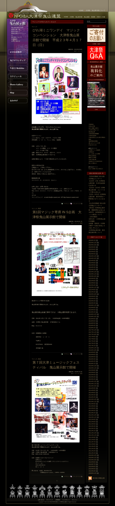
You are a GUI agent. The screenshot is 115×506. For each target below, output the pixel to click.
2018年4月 (92, 325)
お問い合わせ (15, 41)
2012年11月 (93, 417)
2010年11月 (93, 457)
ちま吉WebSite (17, 68)
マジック (34, 27)
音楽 (39, 359)
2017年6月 (92, 339)
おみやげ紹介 (17, 101)
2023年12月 (93, 272)
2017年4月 (92, 341)
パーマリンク (66, 203)
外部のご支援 (101, 17)
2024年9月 (92, 260)
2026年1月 (92, 240)
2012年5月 (92, 424)
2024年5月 (92, 265)
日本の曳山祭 (92, 159)
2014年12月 (93, 381)
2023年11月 (93, 274)
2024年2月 (92, 269)
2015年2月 (92, 379)
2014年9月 (92, 388)
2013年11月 (93, 401)
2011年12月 (93, 433)
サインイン (74, 499)
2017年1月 (92, 345)
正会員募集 (17, 52)
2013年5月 (92, 410)
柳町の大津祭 (92, 157)
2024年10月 (93, 258)
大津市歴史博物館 (94, 133)
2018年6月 (92, 321)
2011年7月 (92, 442)
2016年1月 (92, 363)
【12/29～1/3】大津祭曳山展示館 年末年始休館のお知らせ (97, 183)
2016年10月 (93, 350)
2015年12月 (93, 366)
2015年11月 (93, 368)
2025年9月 (92, 247)
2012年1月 (92, 430)
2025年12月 (93, 242)
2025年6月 (92, 251)
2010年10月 (93, 460)
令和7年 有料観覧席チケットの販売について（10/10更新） (97, 214)
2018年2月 (92, 328)
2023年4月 (92, 285)
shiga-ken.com (93, 145)
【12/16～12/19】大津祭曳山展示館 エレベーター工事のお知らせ (97, 190)
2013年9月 (92, 404)
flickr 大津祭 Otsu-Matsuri (96, 168)
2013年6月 (92, 408)
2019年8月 (92, 307)
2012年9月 (92, 419)
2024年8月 (92, 263)
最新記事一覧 (15, 29)
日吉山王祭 (92, 126)
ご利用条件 (57, 499)
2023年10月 (93, 276)
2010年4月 (92, 471)
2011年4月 (92, 446)
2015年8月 (92, 370)
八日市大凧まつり (94, 130)
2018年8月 (92, 319)
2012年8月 (92, 422)
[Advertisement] (83, 3)
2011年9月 (92, 437)
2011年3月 (92, 448)
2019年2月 (92, 312)
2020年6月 (92, 296)
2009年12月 (93, 473)
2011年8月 (92, 439)
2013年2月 (92, 413)
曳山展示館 (78, 17)
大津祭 (72, 17)
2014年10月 (93, 386)
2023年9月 (92, 278)
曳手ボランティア (17, 60)
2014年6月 (92, 392)
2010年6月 (92, 466)
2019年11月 (93, 305)
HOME (81, 10)
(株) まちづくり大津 (94, 143)
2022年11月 (93, 287)
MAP (17, 92)
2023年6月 (92, 283)
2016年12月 (93, 348)
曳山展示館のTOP (17, 27)
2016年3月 (92, 359)
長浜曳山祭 (92, 131)
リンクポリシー (66, 499)
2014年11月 (93, 383)
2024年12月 (93, 256)
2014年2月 (92, 397)
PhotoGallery (17, 84)
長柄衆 (93, 17)
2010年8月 (92, 462)
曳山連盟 (86, 17)
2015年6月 (92, 372)
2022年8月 (92, 289)
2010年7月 (92, 464)
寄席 (39, 208)
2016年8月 (92, 352)
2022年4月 (92, 292)
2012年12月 (93, 415)
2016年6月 (92, 354)
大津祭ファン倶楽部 (94, 150)
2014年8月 (92, 390)
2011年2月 (92, 451)
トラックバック (75, 203)
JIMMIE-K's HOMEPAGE (95, 161)
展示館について (16, 37)
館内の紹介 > (15, 31)
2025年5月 (92, 254)
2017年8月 (92, 336)
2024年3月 (92, 267)
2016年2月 (92, 361)
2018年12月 (93, 314)
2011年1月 (92, 453)
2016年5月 (92, 357)
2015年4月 (92, 377)
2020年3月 (92, 303)
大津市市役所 (92, 135)
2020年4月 (92, 301)
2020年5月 (92, 298)
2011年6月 (92, 444)
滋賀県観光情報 (93, 141)
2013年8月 (92, 406)
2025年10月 (93, 245)
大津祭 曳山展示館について (95, 10)
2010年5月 (92, 469)
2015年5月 (92, 375)
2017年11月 (93, 332)
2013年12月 (93, 399)
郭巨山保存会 (92, 155)
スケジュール (17, 76)
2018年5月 (92, 323)
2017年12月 (93, 330)
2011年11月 (93, 435)
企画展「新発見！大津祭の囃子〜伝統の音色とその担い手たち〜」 (97, 226)
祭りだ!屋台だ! (93, 163)
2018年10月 (93, 316)
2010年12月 (93, 455)
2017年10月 (93, 334)
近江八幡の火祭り (94, 128)
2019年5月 (92, 310)
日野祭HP (91, 152)
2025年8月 (92, 249)
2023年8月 (92, 281)
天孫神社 (91, 124)
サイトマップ (49, 499)
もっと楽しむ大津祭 (94, 153)
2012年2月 (92, 428)
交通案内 (14, 39)
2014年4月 (92, 395)
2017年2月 (92, 343)
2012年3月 (92, 426)
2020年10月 (93, 294)
